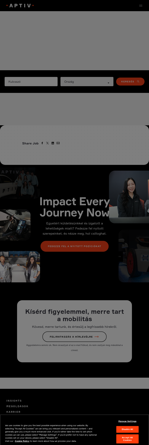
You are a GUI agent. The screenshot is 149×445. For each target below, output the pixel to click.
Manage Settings (127, 423)
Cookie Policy (22, 442)
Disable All (127, 431)
